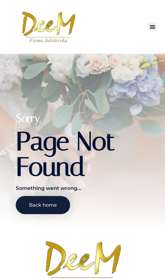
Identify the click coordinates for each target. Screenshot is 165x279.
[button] (152, 27)
